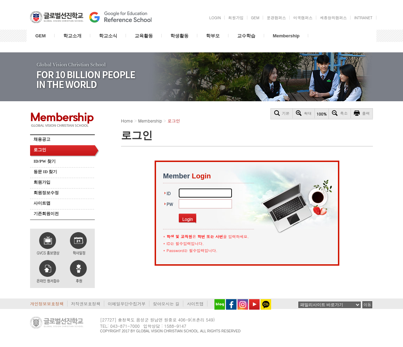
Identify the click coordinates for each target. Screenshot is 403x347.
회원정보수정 (46, 192)
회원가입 (42, 182)
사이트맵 (42, 203)
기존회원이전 (46, 213)
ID (169, 193)
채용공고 (42, 139)
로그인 (40, 149)
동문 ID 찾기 (45, 171)
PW (170, 204)
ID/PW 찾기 (45, 161)
